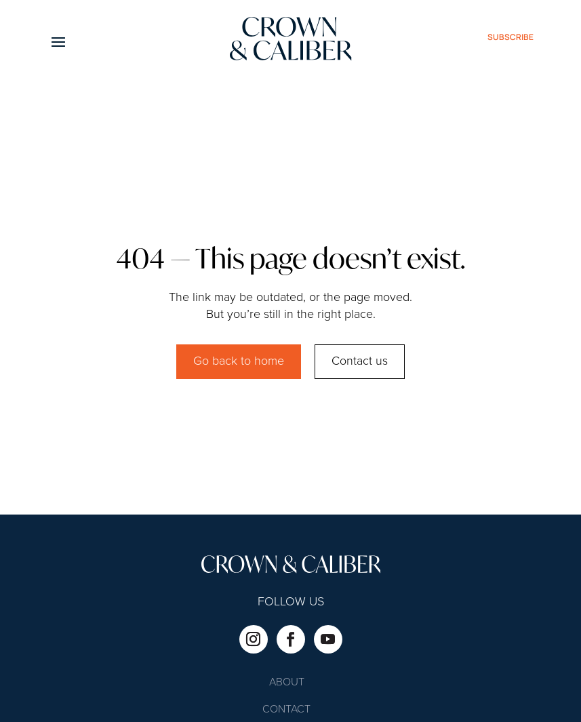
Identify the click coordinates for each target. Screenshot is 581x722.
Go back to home (238, 361)
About (286, 683)
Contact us (360, 361)
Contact (286, 710)
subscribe (510, 37)
